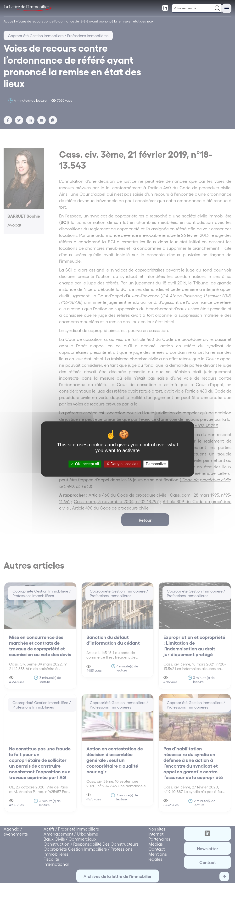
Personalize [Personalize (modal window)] (156, 464)
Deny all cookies (122, 464)
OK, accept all (85, 464)
